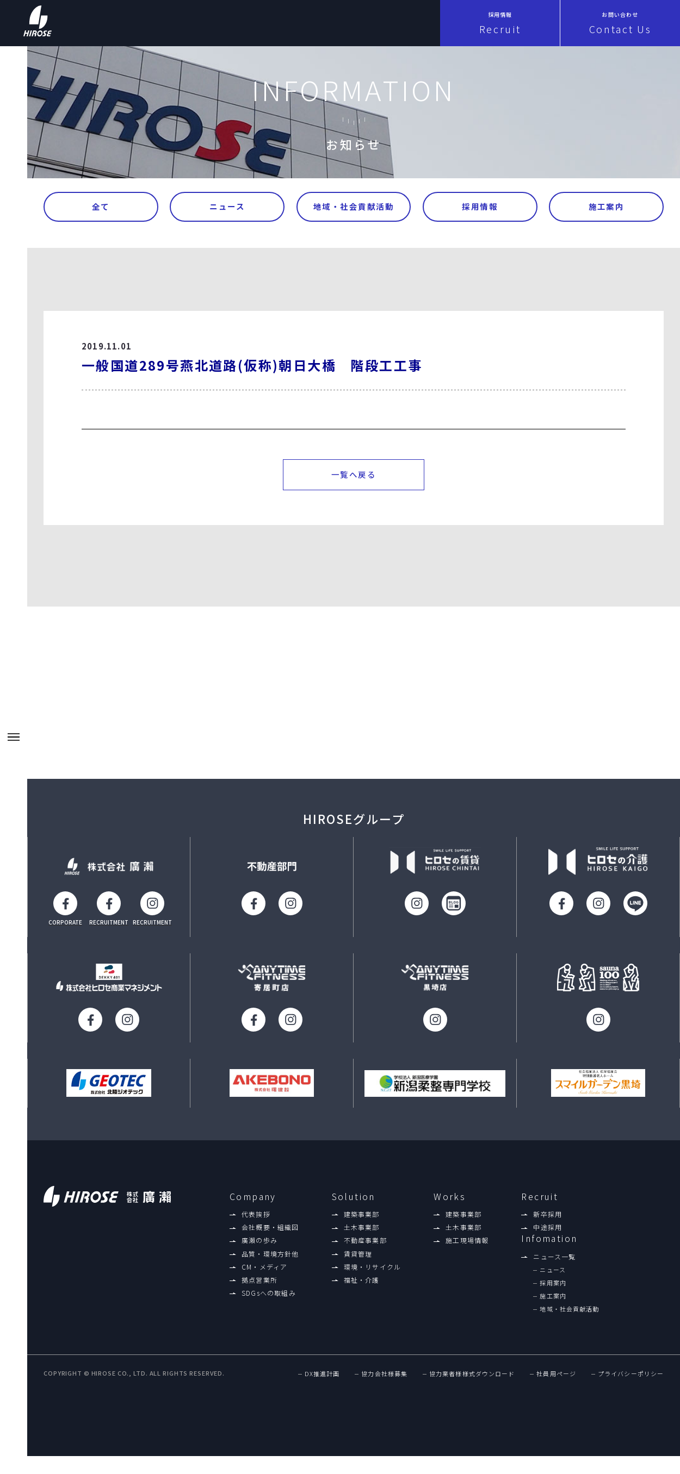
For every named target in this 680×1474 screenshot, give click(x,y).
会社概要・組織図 (270, 1230)
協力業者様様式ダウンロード (472, 1377)
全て (101, 207)
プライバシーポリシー (631, 1377)
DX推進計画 (322, 1377)
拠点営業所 (259, 1283)
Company (253, 1199)
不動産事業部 (365, 1243)
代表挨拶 (256, 1217)
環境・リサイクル (372, 1270)
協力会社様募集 (384, 1377)
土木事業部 (362, 1230)
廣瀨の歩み (259, 1243)
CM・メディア (264, 1270)
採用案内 (553, 1286)
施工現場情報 (467, 1243)
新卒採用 (547, 1217)
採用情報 (480, 207)
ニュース (227, 207)
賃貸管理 (358, 1256)
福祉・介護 (362, 1283)
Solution (353, 1199)
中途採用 (547, 1230)
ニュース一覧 (554, 1260)
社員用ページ (556, 1377)
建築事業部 (362, 1217)
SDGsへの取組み (269, 1296)
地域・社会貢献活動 (353, 207)
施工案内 (607, 207)
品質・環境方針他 (270, 1256)
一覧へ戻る (353, 477)
